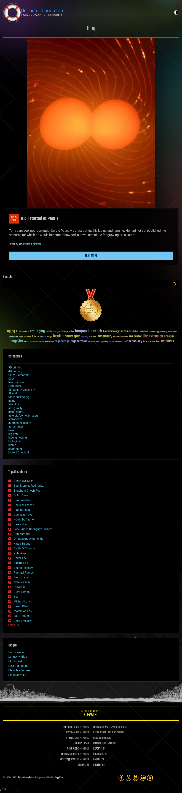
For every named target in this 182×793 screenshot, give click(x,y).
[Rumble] (150, 778)
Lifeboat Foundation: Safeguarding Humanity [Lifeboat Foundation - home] (82, 12)
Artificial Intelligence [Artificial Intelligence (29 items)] (53, 332)
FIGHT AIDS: (72, 749)
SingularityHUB (17, 675)
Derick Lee (20, 558)
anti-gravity (15, 408)
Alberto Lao (21, 563)
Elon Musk (15, 386)
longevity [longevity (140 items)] (16, 341)
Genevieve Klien (23, 481)
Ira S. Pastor (21, 616)
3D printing (15, 367)
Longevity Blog (17, 656)
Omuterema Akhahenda (28, 538)
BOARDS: (97, 743)
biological (14, 441)
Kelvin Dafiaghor (24, 519)
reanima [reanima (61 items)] (49, 341)
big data (13, 434)
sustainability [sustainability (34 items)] (121, 342)
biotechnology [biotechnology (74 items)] (111, 331)
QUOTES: (97, 765)
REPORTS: (97, 749)
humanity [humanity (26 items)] (84, 337)
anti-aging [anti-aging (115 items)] (37, 331)
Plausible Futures (19, 670)
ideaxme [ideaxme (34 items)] (92, 337)
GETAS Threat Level (91, 714)
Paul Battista (22, 509)
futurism (37, 244)
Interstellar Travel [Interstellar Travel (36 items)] (120, 337)
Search (174, 284)
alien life (13, 404)
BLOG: (95, 738)
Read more (91, 256)
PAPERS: (97, 759)
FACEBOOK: (68, 727)
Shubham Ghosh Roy (27, 490)
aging (11, 400)
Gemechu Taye (23, 514)
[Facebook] (121, 778)
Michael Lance (23, 601)
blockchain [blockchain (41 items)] (134, 331)
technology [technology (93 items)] (134, 342)
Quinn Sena (21, 495)
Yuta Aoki (20, 553)
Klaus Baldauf (22, 543)
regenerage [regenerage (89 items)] (62, 341)
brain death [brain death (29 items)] (144, 332)
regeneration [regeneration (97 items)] (79, 341)
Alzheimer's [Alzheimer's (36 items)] (24, 332)
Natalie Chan (22, 582)
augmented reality (19, 423)
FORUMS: (82, 765)
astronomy (15, 419)
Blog (91, 29)
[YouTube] (143, 778)
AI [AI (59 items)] (17, 331)
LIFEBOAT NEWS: (100, 727)
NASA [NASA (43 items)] (26, 341)
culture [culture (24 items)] (170, 332)
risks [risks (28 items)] (97, 342)
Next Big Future (18, 666)
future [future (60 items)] (35, 336)
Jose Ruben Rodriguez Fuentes (33, 529)
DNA (11, 378)
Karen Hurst (21, 524)
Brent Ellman (22, 592)
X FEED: (69, 738)
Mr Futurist (15, 661)
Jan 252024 (14, 219)
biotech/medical (18, 452)
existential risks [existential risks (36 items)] (16, 337)
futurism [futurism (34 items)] (43, 337)
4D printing (15, 371)
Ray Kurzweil (16, 382)
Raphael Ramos (24, 572)
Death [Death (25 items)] (174, 332)
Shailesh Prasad (24, 505)
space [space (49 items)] (111, 341)
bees (11, 430)
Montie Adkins (23, 611)
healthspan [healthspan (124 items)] (73, 336)
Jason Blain (21, 606)
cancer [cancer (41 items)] (152, 331)
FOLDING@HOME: (69, 754)
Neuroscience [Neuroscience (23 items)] (34, 342)
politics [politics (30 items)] (41, 342)
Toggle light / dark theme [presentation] (176, 12)
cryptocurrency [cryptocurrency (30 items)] (161, 332)
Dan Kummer (22, 534)
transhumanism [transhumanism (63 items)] (151, 341)
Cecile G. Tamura (24, 548)
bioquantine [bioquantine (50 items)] (68, 331)
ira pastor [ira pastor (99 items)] (135, 336)
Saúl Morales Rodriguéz (29, 485)
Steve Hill (19, 587)
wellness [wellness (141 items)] (167, 341)
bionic (12, 445)
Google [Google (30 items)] (49, 337)
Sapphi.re (59, 778)
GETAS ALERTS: (100, 732)
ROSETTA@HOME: (68, 759)
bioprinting (15, 448)
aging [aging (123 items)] (11, 331)
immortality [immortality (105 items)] (104, 336)
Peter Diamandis (18, 375)
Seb (16, 596)
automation (15, 426)
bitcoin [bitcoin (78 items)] (125, 331)
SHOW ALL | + (13, 625)
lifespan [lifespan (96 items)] (169, 336)
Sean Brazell (21, 577)
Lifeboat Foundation (25, 778)
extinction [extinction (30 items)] (27, 337)
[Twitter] (128, 778)
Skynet (12, 393)
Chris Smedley (23, 621)
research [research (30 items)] (91, 342)
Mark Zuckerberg (19, 397)
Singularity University (21, 389)
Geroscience (16, 652)
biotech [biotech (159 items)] (96, 331)
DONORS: (79, 743)
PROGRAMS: (98, 754)
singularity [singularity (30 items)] (104, 342)
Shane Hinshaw (23, 567)
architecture (15, 412)
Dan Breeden (24, 244)
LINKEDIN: (69, 732)
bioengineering (17, 437)
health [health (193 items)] (58, 336)
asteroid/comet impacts (23, 415)
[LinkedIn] (135, 778)
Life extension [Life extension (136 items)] (153, 336)
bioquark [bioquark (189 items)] (82, 331)
